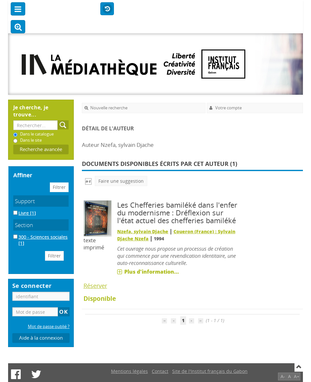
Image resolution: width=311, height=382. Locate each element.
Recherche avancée (41, 149)
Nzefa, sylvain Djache (142, 231)
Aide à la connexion (41, 337)
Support (25, 201)
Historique (107, 9)
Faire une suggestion (121, 181)
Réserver (95, 285)
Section (24, 225)
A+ (296, 376)
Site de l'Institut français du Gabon (210, 371)
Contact (160, 371)
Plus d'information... (151, 271)
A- (283, 376)
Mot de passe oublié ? (49, 326)
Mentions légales (129, 371)
